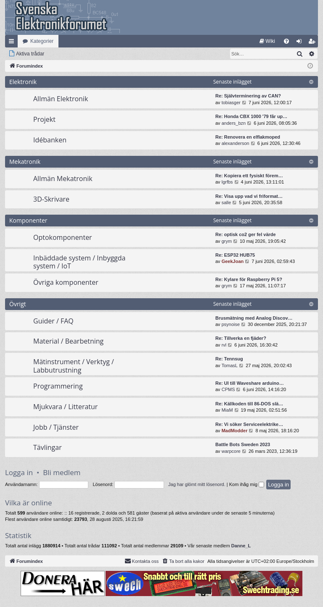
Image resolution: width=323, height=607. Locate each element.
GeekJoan (233, 261)
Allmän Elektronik (60, 98)
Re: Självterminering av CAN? (248, 95)
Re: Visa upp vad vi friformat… (249, 196)
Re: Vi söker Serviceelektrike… (249, 424)
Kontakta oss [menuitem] (141, 561)
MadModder (235, 430)
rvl (224, 344)
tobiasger (231, 102)
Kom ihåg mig (246, 484)
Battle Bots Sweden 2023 (242, 444)
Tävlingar (47, 447)
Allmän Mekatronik (63, 178)
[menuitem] (267, 41)
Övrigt (17, 304)
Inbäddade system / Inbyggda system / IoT (79, 262)
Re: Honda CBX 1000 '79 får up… (251, 116)
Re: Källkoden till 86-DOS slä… (249, 403)
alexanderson (235, 143)
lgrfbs (227, 181)
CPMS (228, 389)
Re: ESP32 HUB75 (235, 255)
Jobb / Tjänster (56, 427)
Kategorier (41, 41)
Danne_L (241, 545)
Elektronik (23, 82)
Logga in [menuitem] (301, 42)
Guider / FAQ (53, 321)
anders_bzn (234, 123)
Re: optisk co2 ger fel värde (245, 234)
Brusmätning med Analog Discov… (254, 318)
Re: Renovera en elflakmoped (247, 136)
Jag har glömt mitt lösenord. (196, 484)
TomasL (230, 365)
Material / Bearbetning (68, 341)
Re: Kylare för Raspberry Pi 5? (248, 279)
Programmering (58, 386)
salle (226, 202)
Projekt (44, 119)
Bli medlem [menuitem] (313, 42)
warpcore (231, 451)
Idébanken (49, 140)
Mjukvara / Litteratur (65, 406)
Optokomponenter (62, 237)
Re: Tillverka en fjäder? (240, 338)
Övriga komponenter (65, 282)
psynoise (231, 324)
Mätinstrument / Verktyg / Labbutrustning (73, 365)
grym (227, 241)
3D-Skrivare (51, 199)
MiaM (227, 410)
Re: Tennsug (229, 358)
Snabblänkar (13, 42)
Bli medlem (61, 472)
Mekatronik (24, 162)
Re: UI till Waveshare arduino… (249, 383)
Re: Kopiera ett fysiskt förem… (249, 175)
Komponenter (28, 220)
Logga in (19, 472)
